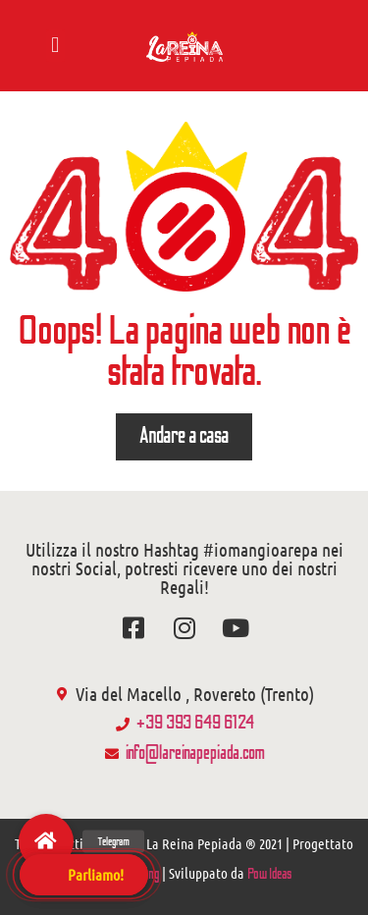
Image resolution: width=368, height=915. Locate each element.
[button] (55, 45)
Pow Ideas (269, 874)
